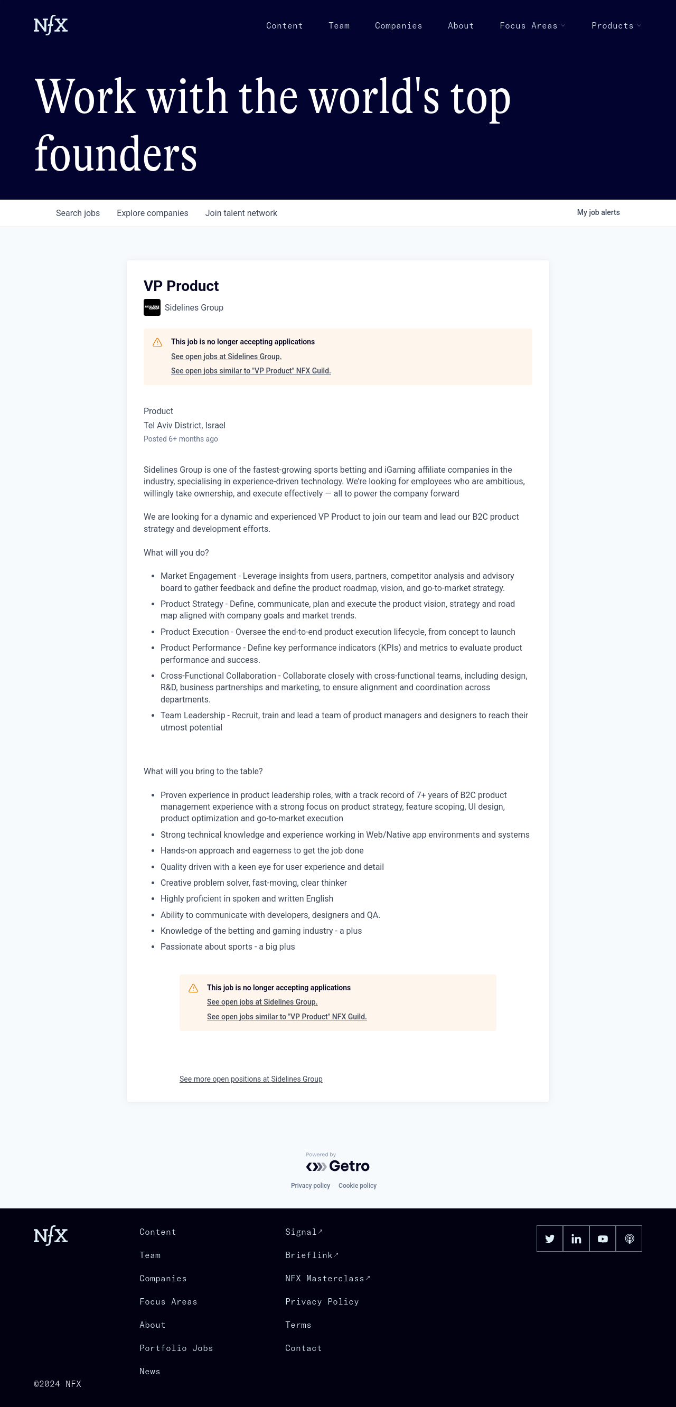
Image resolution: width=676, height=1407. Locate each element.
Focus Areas (533, 25)
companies (152, 213)
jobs (78, 213)
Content (284, 25)
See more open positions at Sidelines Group (251, 1079)
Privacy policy (310, 1185)
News (150, 1371)
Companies (398, 25)
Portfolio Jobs (176, 1348)
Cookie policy (358, 1185)
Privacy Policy (322, 1301)
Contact (303, 1348)
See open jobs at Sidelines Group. (226, 356)
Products (617, 25)
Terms (298, 1324)
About (461, 25)
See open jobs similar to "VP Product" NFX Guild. (251, 371)
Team (339, 25)
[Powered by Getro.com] (338, 1161)
